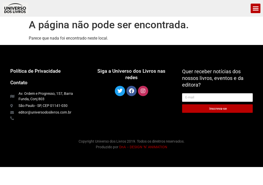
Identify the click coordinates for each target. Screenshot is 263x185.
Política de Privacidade (35, 71)
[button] (255, 8)
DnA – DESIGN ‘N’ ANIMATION (143, 147)
